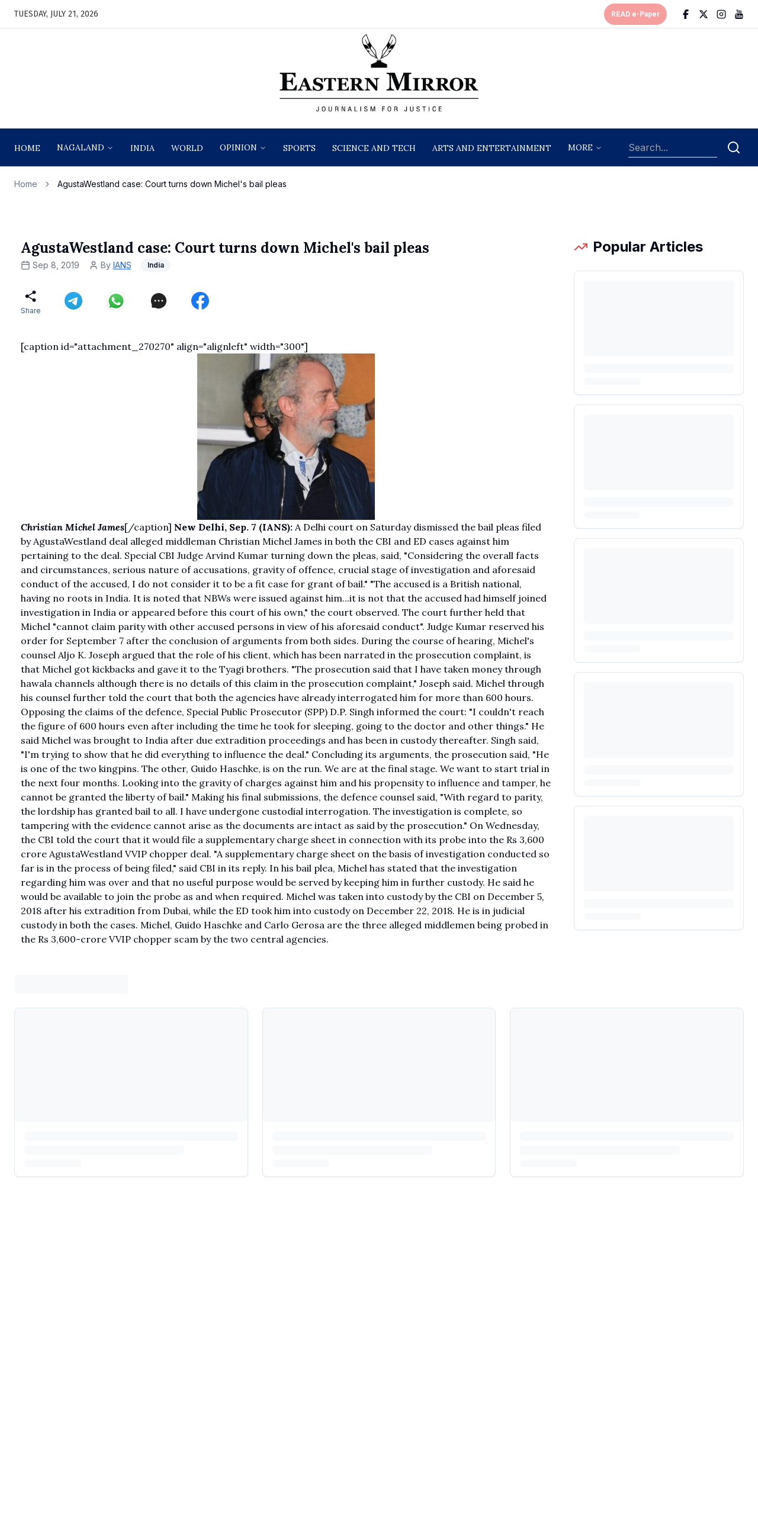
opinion (238, 147)
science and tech (374, 148)
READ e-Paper (635, 14)
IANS (122, 265)
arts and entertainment (491, 148)
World (187, 148)
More (580, 147)
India (142, 148)
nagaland (80, 147)
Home (27, 148)
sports (299, 148)
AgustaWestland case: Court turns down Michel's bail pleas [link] (172, 184)
